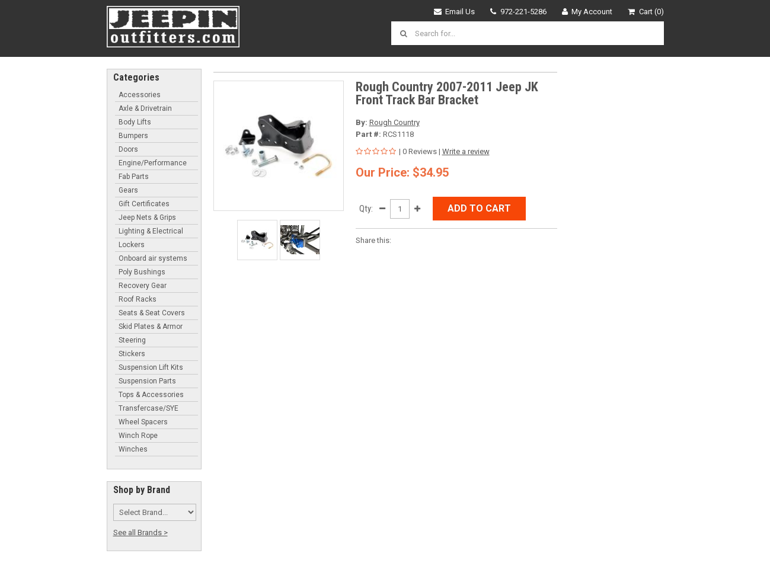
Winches (133, 449)
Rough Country (394, 122)
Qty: (366, 208)
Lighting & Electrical (151, 231)
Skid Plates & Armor (151, 326)
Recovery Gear (143, 286)
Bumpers (133, 136)
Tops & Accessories (151, 395)
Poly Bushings (142, 272)
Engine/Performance (153, 163)
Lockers (132, 245)
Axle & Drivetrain (145, 108)
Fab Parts (134, 176)
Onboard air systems (153, 258)
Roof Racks (137, 299)
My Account (587, 11)
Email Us (454, 11)
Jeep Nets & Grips (147, 217)
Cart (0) (646, 11)
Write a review (466, 151)
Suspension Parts (147, 381)
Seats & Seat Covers (152, 313)
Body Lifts (135, 122)
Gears (128, 190)
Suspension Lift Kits (151, 367)
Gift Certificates (144, 204)
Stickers (132, 354)
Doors (128, 149)
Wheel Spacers (143, 422)
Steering (132, 340)
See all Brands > (140, 532)
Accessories (140, 95)
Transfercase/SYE (148, 408)
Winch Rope (138, 435)
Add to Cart (479, 208)
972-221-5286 (518, 11)
